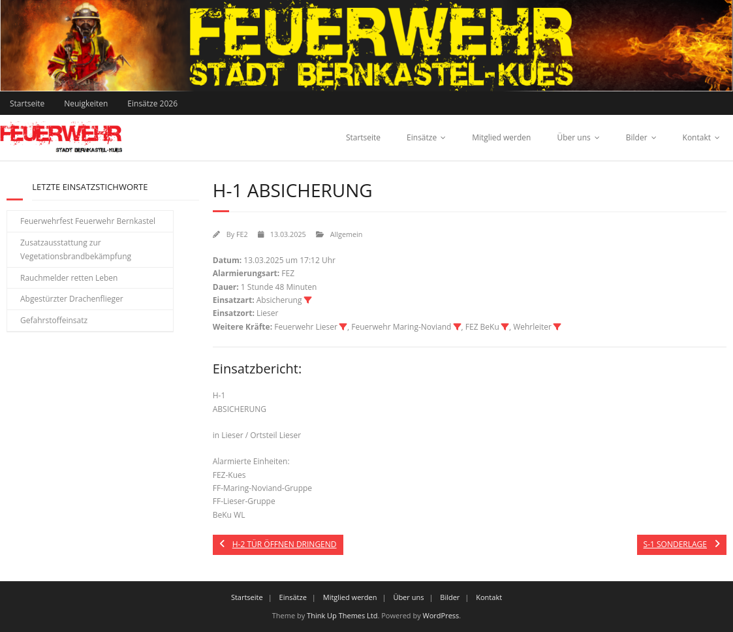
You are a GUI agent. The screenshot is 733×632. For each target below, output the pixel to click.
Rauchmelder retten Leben (68, 277)
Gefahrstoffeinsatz (53, 320)
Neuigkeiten (86, 103)
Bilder (636, 137)
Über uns (573, 137)
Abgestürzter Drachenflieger (71, 298)
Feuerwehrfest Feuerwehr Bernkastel (87, 221)
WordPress (441, 615)
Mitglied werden (501, 137)
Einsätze (422, 137)
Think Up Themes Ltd (342, 615)
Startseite (27, 103)
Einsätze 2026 (152, 103)
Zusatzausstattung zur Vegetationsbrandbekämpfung (75, 249)
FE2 (242, 234)
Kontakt (697, 137)
